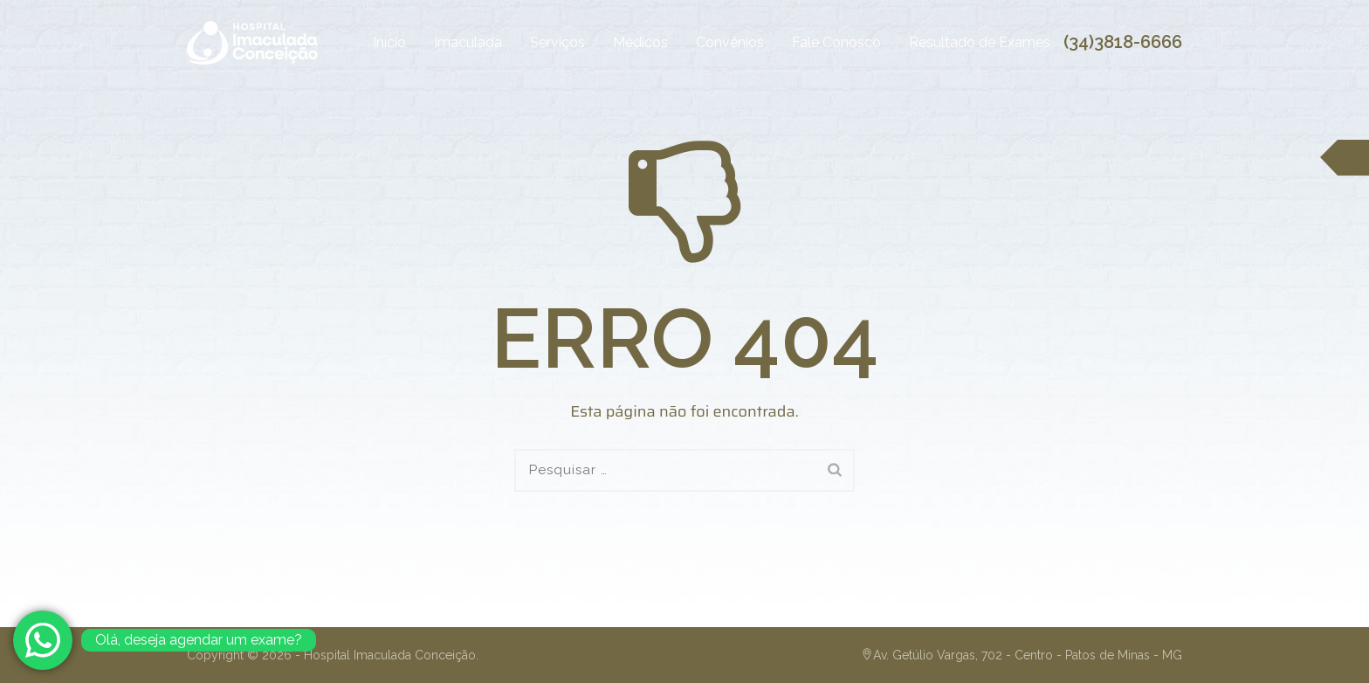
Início (372, 42)
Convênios (713, 42)
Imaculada (451, 42)
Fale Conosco (819, 42)
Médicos (623, 42)
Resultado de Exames (963, 42)
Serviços (540, 42)
